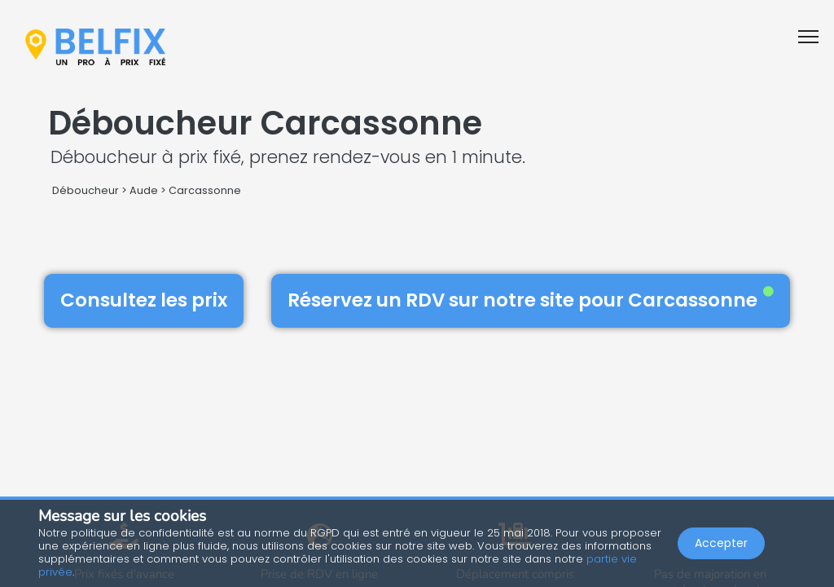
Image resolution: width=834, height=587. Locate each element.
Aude (143, 190)
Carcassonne (205, 190)
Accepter (721, 543)
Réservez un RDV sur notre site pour (531, 300)
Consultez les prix (143, 300)
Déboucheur (85, 190)
